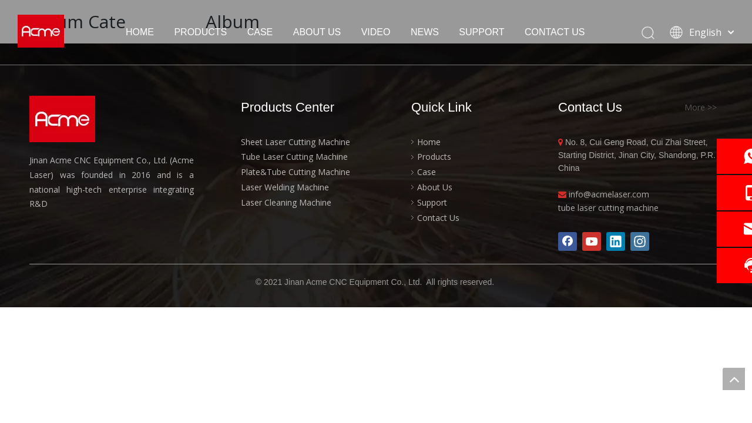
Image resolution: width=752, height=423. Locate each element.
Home (429, 141)
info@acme (590, 194)
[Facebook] (567, 241)
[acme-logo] (62, 119)
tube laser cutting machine (608, 207)
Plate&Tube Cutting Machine (295, 171)
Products (434, 156)
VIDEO (376, 32)
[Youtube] (591, 241)
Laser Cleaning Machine (286, 202)
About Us (434, 187)
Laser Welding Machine (285, 187)
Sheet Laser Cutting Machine (295, 141)
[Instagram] (639, 241)
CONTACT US (555, 32)
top (734, 379)
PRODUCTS (200, 32)
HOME (140, 32)
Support (432, 202)
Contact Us (438, 217)
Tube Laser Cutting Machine (294, 156)
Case (426, 171)
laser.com (630, 194)
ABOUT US (317, 32)
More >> (700, 107)
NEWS (425, 32)
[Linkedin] (615, 241)
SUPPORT (481, 32)
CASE (260, 32)
